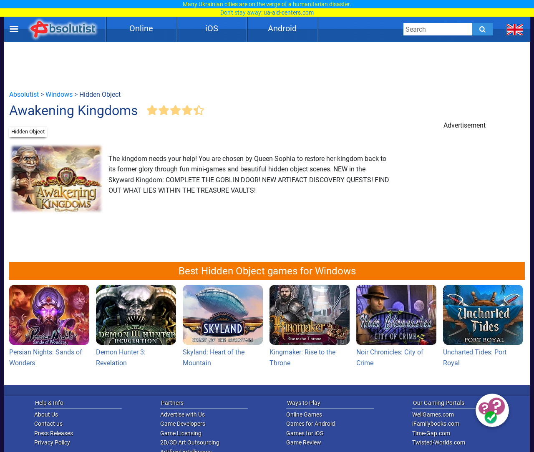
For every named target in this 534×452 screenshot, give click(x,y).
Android (282, 28)
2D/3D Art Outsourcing (189, 442)
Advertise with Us (182, 414)
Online (141, 28)
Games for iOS (304, 433)
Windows (59, 94)
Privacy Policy (52, 442)
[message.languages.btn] (515, 29)
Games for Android (310, 423)
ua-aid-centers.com (289, 12)
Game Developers (182, 423)
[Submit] (482, 29)
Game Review (303, 442)
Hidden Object (28, 131)
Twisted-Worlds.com (438, 442)
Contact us (48, 423)
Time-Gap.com (431, 433)
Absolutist (24, 94)
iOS (211, 28)
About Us (46, 414)
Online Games (304, 414)
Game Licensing (181, 433)
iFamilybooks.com (435, 423)
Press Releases (53, 433)
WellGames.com (433, 414)
